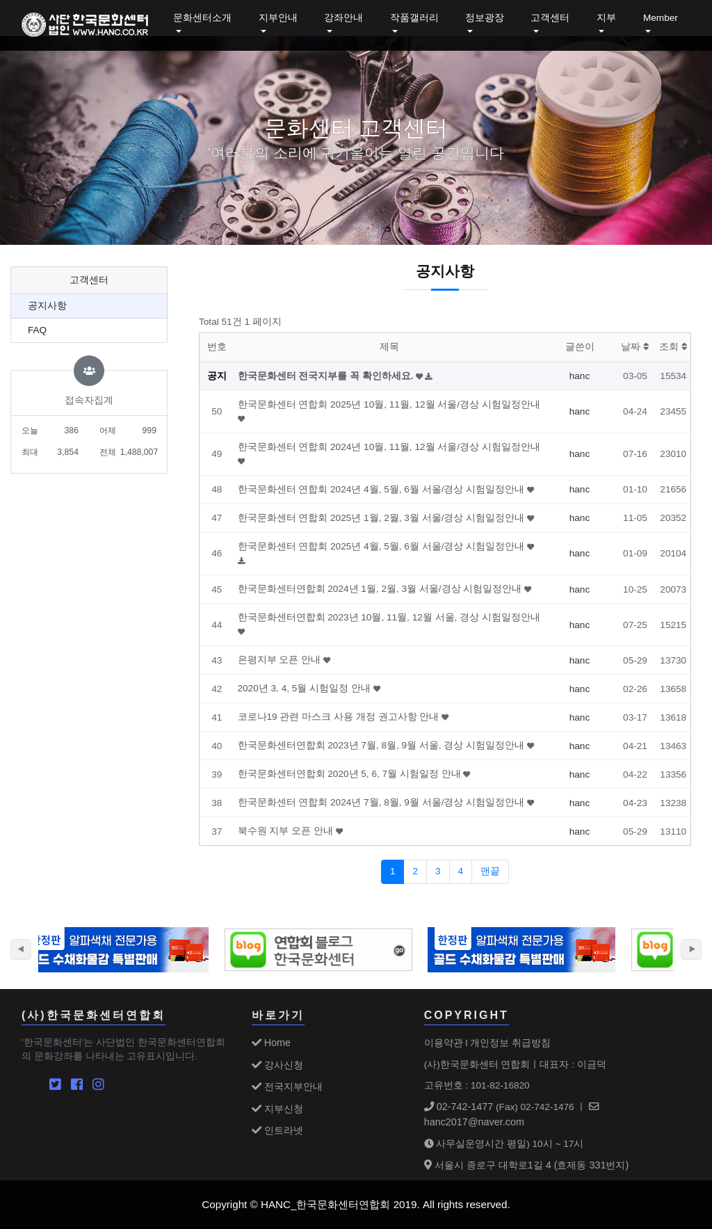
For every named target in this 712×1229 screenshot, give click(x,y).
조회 (673, 347)
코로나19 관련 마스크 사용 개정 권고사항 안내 (340, 717)
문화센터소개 (202, 18)
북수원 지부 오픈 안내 (287, 831)
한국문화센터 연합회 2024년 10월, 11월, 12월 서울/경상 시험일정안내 (389, 447)
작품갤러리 (414, 18)
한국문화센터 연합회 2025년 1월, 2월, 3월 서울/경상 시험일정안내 (382, 518)
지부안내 (278, 18)
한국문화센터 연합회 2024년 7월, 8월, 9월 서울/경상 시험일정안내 (382, 802)
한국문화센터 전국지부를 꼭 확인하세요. (327, 376)
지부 (606, 18)
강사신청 (277, 1064)
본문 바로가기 (0, 0)
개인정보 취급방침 (510, 1042)
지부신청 (277, 1108)
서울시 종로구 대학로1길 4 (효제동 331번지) (526, 1165)
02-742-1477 (459, 1106)
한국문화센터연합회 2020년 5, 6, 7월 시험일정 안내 (351, 774)
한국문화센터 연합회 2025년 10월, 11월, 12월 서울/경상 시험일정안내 (389, 404)
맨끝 (490, 871)
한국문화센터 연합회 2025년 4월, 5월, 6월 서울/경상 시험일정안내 (382, 546)
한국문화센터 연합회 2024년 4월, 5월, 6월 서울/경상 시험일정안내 (382, 489)
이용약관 (443, 1042)
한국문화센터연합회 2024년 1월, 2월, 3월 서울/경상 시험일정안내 (381, 589)
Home (271, 1042)
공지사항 (47, 305)
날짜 (635, 347)
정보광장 (484, 18)
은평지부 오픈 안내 (280, 659)
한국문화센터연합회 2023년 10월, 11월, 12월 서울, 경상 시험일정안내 (389, 617)
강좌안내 (343, 18)
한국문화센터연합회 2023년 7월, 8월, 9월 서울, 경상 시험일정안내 (382, 745)
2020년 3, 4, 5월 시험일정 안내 (305, 688)
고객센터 (550, 18)
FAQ (37, 330)
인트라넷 (277, 1130)
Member (660, 18)
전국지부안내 (287, 1086)
